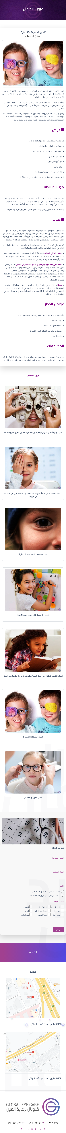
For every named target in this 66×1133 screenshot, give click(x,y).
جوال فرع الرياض (36, 1122)
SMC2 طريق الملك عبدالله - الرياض (45, 1078)
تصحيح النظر (56, 911)
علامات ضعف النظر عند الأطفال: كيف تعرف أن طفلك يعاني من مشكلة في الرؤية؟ (33, 495)
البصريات (26, 911)
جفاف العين (24, 915)
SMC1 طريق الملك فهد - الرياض (46, 1024)
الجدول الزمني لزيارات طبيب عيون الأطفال (33, 615)
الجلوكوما (43, 907)
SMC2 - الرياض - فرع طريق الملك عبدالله (45, 895)
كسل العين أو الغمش (33, 797)
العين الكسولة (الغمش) (33, 737)
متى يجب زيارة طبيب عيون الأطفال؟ (33, 554)
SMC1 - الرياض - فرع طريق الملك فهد (46, 891)
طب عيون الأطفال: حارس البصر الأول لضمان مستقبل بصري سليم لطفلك (33, 432)
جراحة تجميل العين (40, 911)
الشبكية (26, 907)
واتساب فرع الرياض (15, 1122)
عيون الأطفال (42, 915)
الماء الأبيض (55, 907)
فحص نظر (56, 915)
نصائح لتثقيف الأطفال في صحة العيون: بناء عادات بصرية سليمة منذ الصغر (33, 676)
